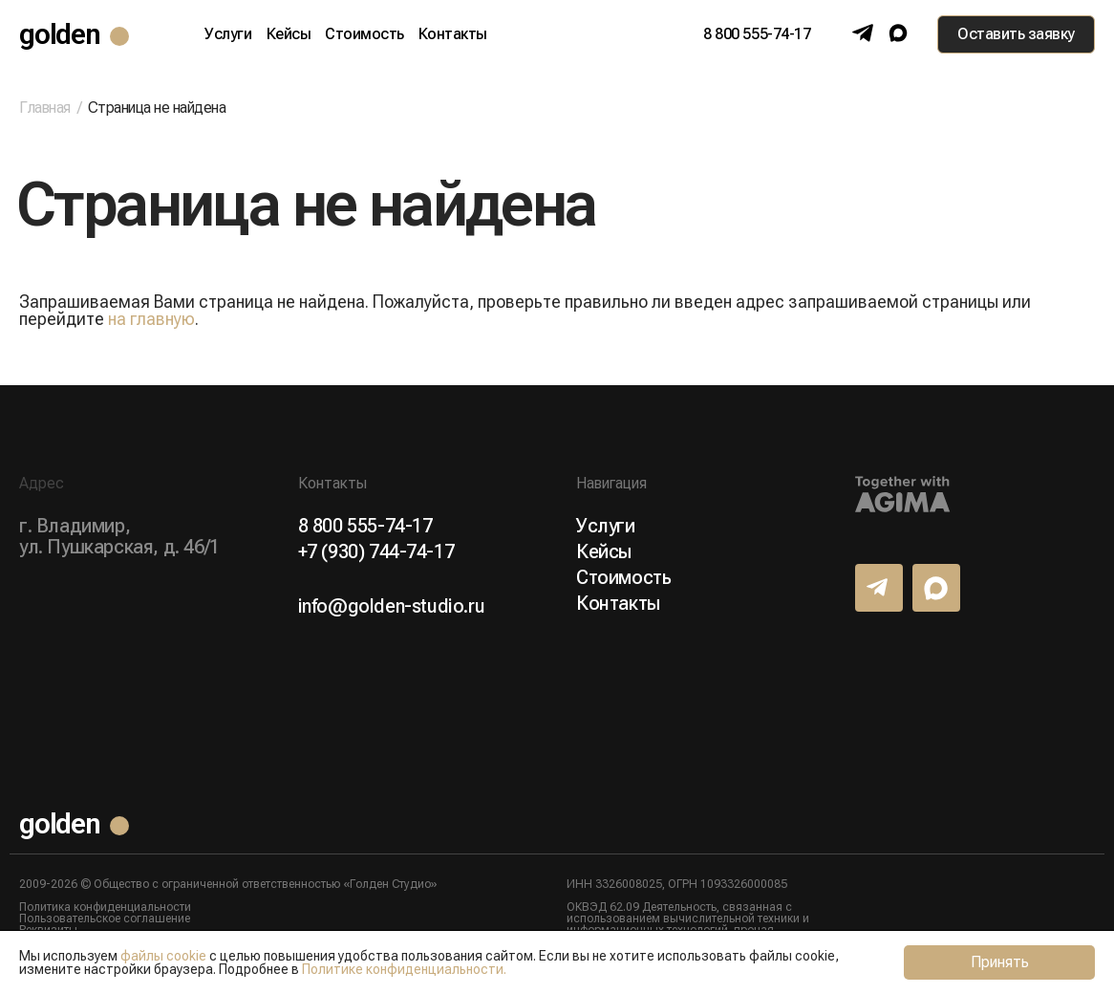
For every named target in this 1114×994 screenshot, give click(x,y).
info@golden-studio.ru (391, 605)
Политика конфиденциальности (105, 907)
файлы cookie (163, 955)
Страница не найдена (157, 107)
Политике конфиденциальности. (404, 969)
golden (59, 34)
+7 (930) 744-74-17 (376, 551)
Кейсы (289, 34)
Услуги (227, 34)
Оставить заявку (1016, 34)
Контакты (452, 34)
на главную (151, 319)
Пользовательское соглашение (104, 918)
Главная (45, 108)
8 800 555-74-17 (756, 34)
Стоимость (364, 34)
